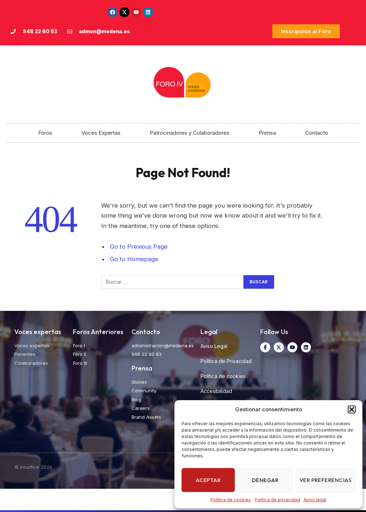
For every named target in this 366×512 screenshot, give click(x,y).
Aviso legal (314, 499)
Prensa (267, 132)
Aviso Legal (214, 346)
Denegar (265, 480)
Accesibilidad (216, 391)
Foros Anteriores (98, 332)
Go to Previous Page (139, 246)
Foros (45, 132)
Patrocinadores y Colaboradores (189, 132)
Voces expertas (37, 332)
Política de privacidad (277, 499)
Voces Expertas (100, 132)
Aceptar (208, 480)
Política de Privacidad (226, 361)
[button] (351, 409)
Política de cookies (231, 499)
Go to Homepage (134, 259)
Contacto (316, 132)
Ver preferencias (325, 480)
